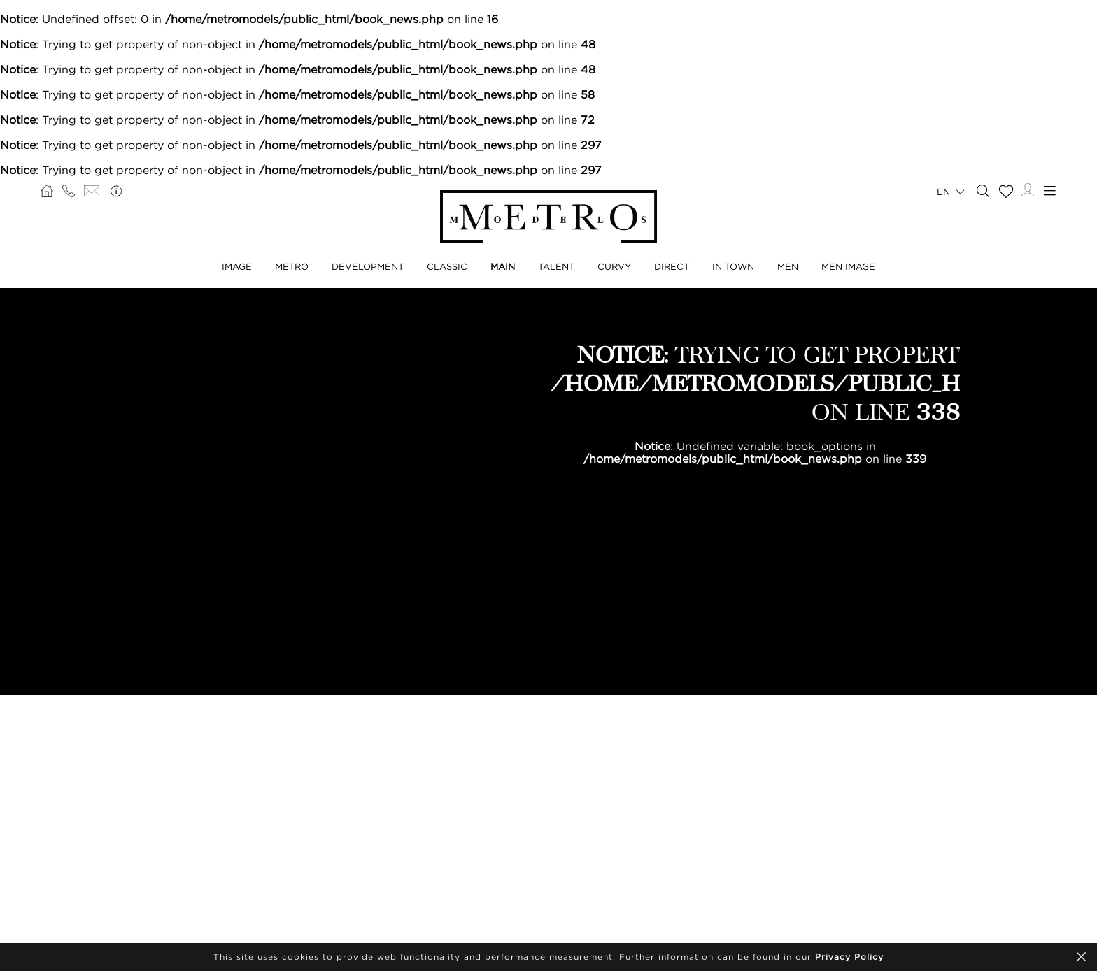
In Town (733, 266)
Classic (447, 266)
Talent (556, 266)
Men (787, 266)
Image (237, 266)
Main (502, 266)
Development (368, 266)
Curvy (614, 266)
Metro (292, 266)
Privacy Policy (849, 956)
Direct (671, 266)
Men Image (848, 266)
